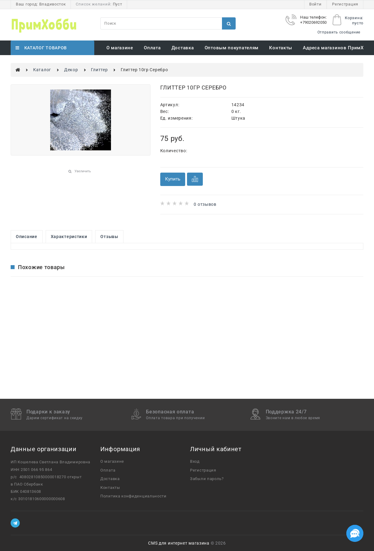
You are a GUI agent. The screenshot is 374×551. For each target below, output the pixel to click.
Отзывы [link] (109, 236)
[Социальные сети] (354, 533)
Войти (315, 4)
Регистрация (345, 4)
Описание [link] (26, 236)
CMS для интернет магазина (179, 543)
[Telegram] (15, 523)
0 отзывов (205, 204)
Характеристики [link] (69, 236)
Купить (172, 179)
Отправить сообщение (338, 32)
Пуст (117, 4)
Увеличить (82, 171)
